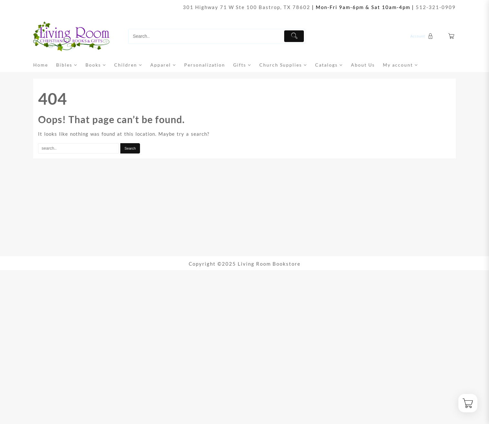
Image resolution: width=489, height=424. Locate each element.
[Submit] (294, 36)
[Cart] (451, 36)
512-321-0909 (436, 7)
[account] (422, 36)
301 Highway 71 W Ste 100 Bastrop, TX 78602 (246, 7)
